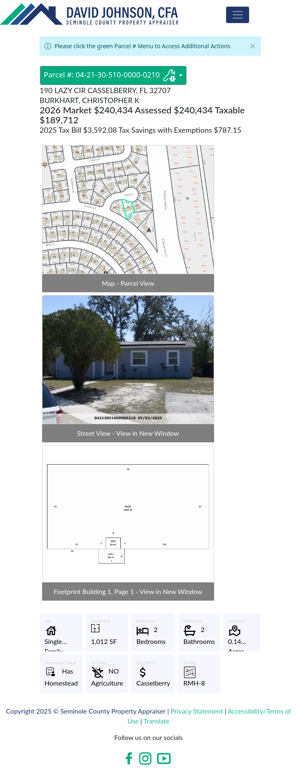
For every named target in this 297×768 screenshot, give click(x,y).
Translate (157, 721)
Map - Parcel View (128, 283)
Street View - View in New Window (128, 433)
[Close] (252, 46)
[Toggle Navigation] (237, 15)
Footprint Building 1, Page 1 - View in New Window (128, 591)
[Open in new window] (129, 758)
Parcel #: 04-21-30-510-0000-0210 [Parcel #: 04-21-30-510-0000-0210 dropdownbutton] (113, 75)
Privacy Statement (197, 711)
